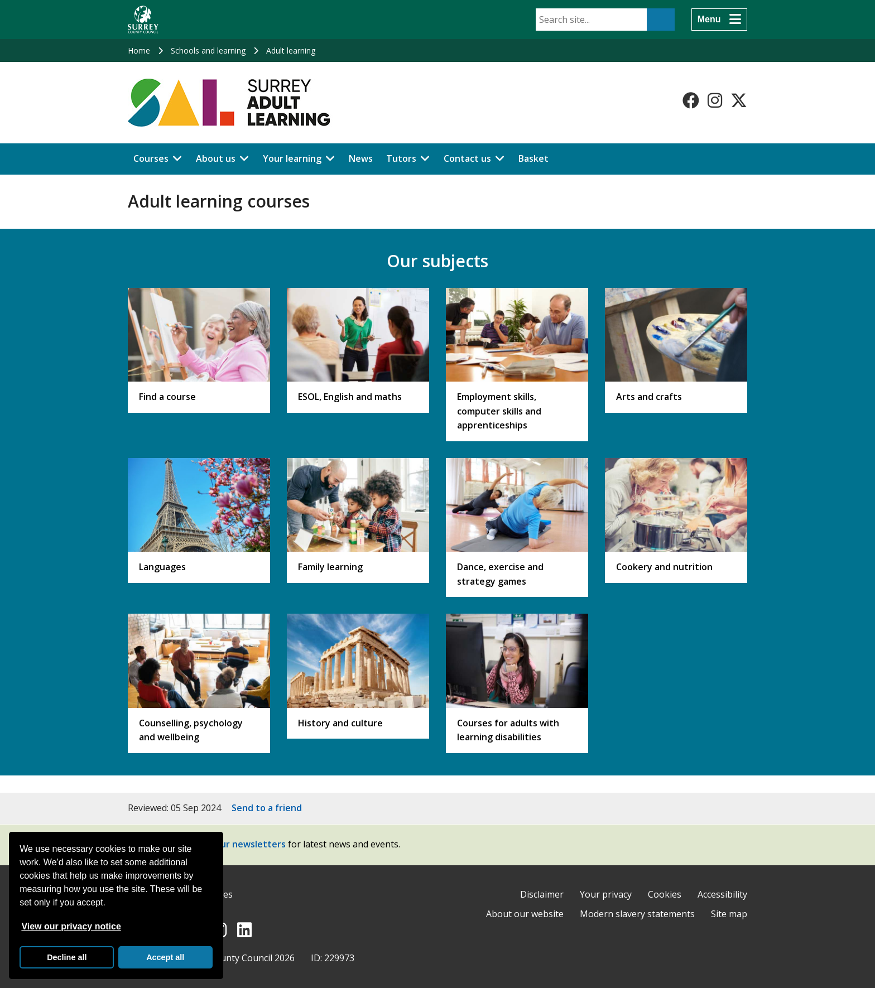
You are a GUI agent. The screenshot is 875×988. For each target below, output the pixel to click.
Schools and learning (208, 50)
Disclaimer (542, 894)
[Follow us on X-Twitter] (738, 100)
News (361, 158)
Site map (729, 914)
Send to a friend (267, 808)
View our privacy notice (71, 926)
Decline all (66, 957)
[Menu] (719, 19)
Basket (533, 158)
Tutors (401, 158)
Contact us (467, 158)
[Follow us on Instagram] (715, 100)
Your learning (292, 158)
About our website (525, 914)
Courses (151, 158)
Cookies (664, 894)
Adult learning (290, 50)
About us (215, 158)
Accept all (165, 957)
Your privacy (606, 894)
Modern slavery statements (637, 914)
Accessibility (722, 894)
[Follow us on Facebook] (690, 100)
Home (139, 50)
